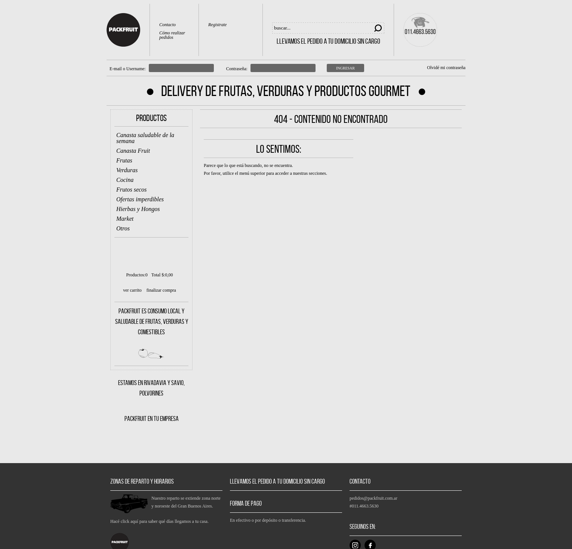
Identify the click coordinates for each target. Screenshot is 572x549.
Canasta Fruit (133, 151)
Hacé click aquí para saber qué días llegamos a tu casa (158, 521)
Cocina (124, 180)
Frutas (124, 160)
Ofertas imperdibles (140, 199)
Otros (123, 228)
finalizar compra (161, 290)
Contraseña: (236, 68)
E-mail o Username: (128, 68)
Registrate (217, 24)
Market (124, 218)
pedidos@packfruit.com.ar (373, 498)
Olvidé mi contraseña (446, 67)
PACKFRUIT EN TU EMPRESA (151, 418)
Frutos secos (131, 189)
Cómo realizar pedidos (172, 35)
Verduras (127, 170)
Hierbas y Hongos (138, 209)
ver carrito (132, 290)
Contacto (167, 24)
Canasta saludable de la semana (145, 138)
